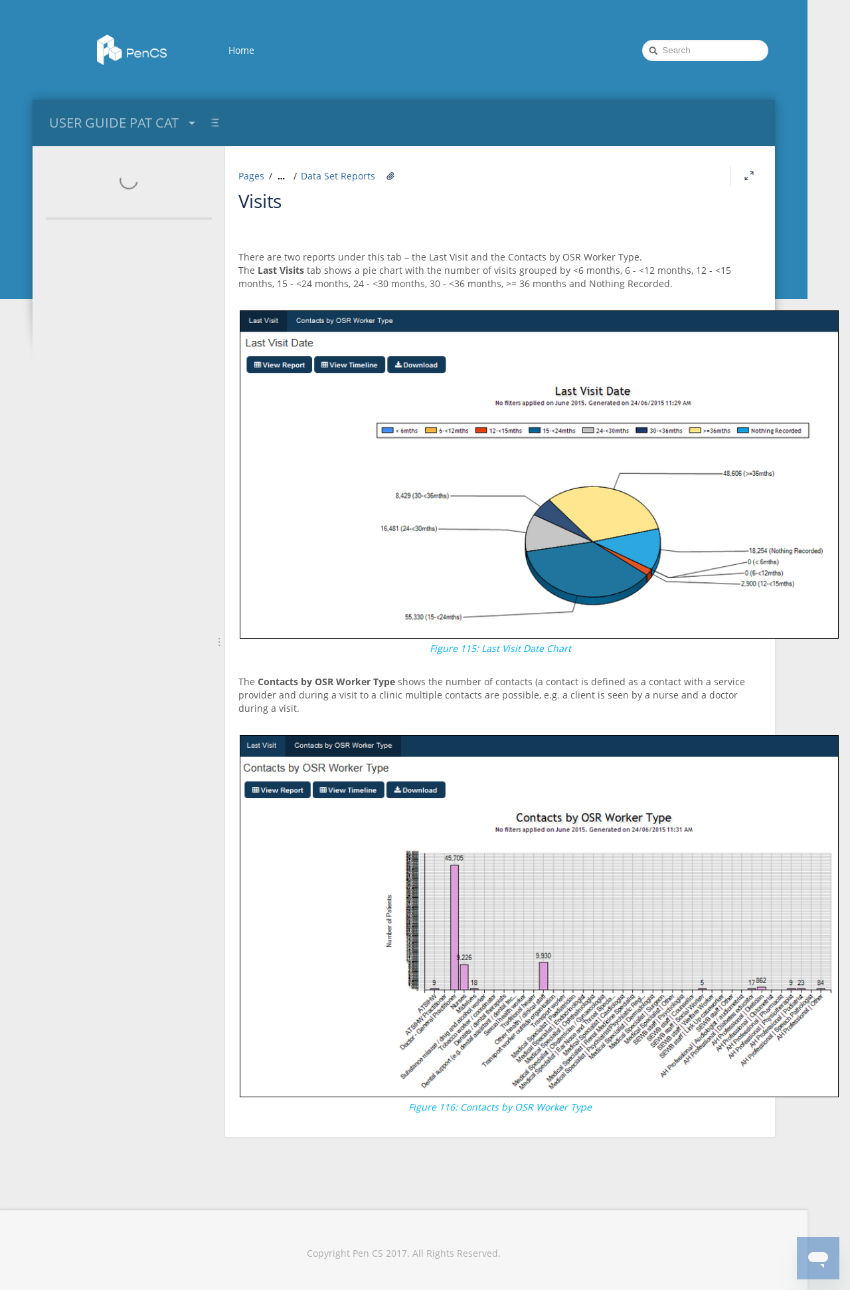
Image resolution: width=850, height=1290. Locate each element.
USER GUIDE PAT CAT (124, 123)
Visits (260, 200)
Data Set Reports (338, 175)
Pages (251, 175)
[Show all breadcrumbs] (281, 176)
